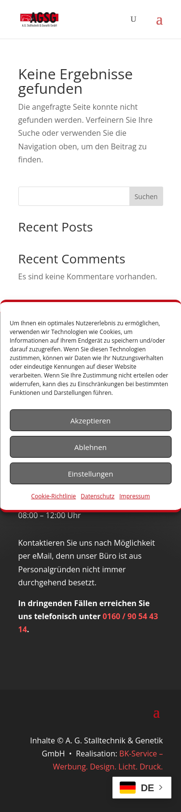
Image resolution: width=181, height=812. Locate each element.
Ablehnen (90, 446)
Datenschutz (97, 496)
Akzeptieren (90, 420)
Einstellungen (90, 473)
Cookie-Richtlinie (53, 496)
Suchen (146, 196)
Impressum (134, 496)
